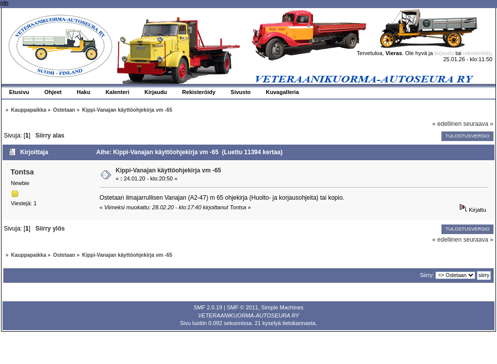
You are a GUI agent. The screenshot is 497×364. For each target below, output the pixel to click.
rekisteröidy (477, 53)
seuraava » (478, 123)
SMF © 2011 (242, 307)
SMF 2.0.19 (207, 307)
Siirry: (427, 275)
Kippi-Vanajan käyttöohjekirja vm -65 (168, 170)
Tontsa (22, 172)
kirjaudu (444, 53)
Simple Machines (282, 307)
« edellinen (447, 123)
